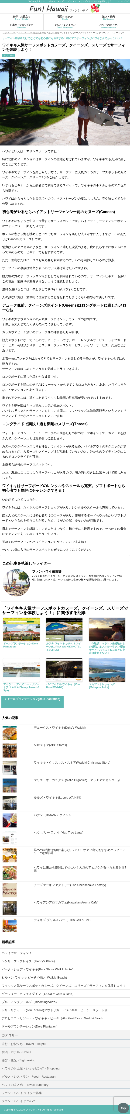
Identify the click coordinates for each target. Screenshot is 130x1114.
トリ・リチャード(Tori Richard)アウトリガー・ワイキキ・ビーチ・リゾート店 (55, 1010)
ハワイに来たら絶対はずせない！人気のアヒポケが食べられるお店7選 (80, 869)
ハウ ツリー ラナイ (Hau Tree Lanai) (58, 832)
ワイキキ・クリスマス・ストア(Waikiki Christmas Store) (72, 762)
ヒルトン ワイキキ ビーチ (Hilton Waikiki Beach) (34, 977)
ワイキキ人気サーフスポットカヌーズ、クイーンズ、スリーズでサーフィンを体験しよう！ (64, 985)
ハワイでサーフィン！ (17, 953)
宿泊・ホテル (65, 17)
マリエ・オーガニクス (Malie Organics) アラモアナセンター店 (77, 780)
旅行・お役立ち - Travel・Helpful (24, 1044)
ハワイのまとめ (108, 26)
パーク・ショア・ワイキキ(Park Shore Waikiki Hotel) (37, 969)
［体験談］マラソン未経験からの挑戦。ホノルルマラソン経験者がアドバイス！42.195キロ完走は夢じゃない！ (107, 648)
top (123, 1108)
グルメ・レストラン (65, 26)
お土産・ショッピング (21, 26)
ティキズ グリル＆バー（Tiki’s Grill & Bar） (63, 919)
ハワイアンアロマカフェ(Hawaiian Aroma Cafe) (66, 902)
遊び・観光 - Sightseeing (18, 1060)
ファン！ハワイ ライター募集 (22, 1093)
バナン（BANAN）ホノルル (53, 814)
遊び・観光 (108, 17)
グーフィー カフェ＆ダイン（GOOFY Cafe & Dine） (38, 994)
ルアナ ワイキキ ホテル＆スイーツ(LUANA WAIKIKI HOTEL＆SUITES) (63, 646)
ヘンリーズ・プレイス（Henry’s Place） (29, 961)
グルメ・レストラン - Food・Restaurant (29, 1076)
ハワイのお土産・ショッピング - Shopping (31, 1068)
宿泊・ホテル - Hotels (16, 1052)
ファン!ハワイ (34, 1109)
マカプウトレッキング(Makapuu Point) (102, 686)
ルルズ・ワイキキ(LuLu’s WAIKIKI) (57, 797)
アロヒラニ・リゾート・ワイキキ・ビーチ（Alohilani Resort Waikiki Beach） (54, 1018)
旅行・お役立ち (22, 17)
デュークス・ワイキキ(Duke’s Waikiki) (60, 727)
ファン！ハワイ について (19, 1101)
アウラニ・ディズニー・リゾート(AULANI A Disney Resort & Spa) (21, 687)
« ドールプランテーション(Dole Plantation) (32, 699)
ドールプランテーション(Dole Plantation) (20, 645)
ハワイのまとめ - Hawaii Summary (25, 1084)
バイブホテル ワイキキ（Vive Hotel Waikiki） (63, 686)
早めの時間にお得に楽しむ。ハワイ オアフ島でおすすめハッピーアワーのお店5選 (80, 851)
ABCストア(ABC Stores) (50, 745)
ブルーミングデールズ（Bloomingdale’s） (30, 1002)
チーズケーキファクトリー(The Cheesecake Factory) (70, 884)
